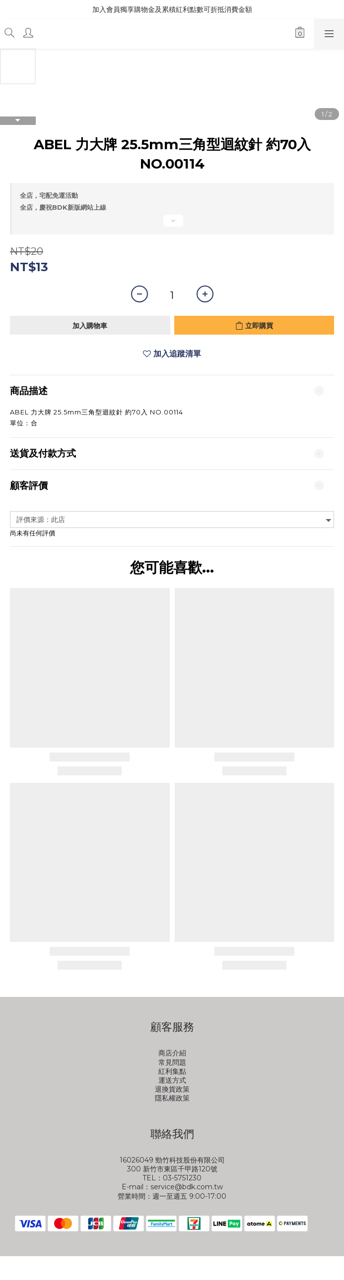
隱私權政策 (172, 1098)
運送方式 (172, 1080)
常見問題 (172, 1062)
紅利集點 (172, 1071)
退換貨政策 (172, 1089)
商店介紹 (172, 1052)
